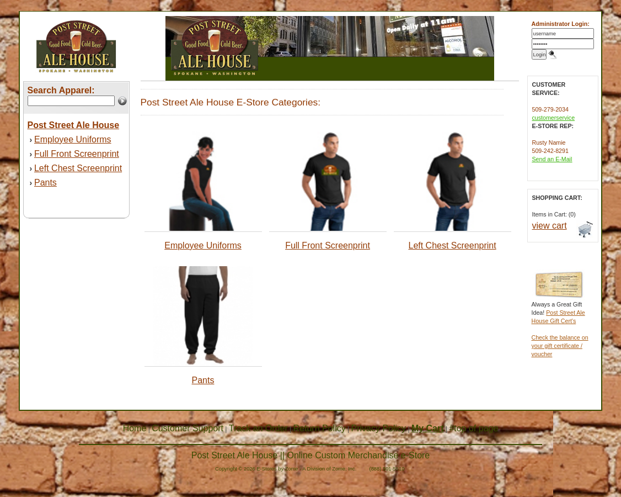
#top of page (473, 428)
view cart (549, 225)
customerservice (553, 117)
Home (135, 428)
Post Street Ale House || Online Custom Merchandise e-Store (310, 455)
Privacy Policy (378, 428)
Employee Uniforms (72, 139)
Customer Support (187, 428)
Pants (45, 182)
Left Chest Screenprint (78, 168)
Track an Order (258, 428)
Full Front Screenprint (76, 153)
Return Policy (319, 428)
